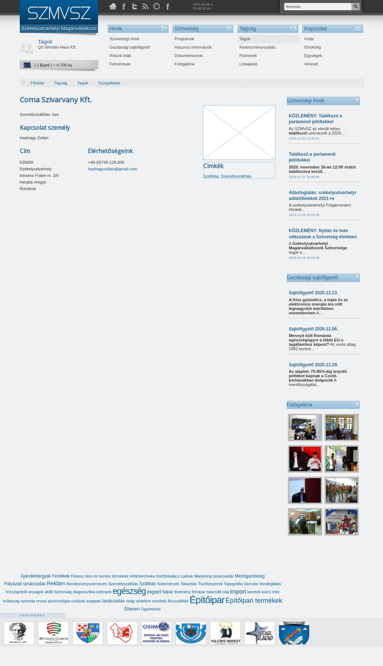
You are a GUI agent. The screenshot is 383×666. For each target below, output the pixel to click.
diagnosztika (84, 592)
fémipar (199, 592)
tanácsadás (113, 600)
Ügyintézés (151, 609)
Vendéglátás (270, 584)
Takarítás (188, 584)
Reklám (56, 583)
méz (276, 592)
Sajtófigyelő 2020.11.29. (313, 364)
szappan (93, 601)
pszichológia (59, 601)
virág (130, 601)
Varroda (251, 584)
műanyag (11, 601)
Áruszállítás (178, 601)
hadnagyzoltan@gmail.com (112, 169)
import (238, 592)
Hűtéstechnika (142, 576)
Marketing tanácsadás (214, 576)
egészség (129, 591)
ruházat (78, 601)
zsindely (159, 601)
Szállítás (211, 176)
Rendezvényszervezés (87, 584)
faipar (167, 591)
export (154, 592)
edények (104, 592)
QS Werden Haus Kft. (57, 47)
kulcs (266, 592)
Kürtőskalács (167, 576)
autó (49, 591)
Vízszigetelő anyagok (24, 592)
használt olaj (217, 592)
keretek (253, 592)
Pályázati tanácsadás (24, 583)
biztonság (63, 592)
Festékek (61, 576)
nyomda (27, 601)
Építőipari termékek (254, 600)
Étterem (132, 609)
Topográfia (233, 584)
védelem (143, 601)
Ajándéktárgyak (35, 576)
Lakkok (186, 576)
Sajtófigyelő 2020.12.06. (313, 329)
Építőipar (206, 599)
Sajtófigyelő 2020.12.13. (313, 292)
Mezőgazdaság (249, 576)
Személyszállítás (236, 176)
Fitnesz (77, 576)
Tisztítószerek (210, 584)
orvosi (41, 601)
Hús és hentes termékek (107, 576)
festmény (182, 592)
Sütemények (168, 584)
